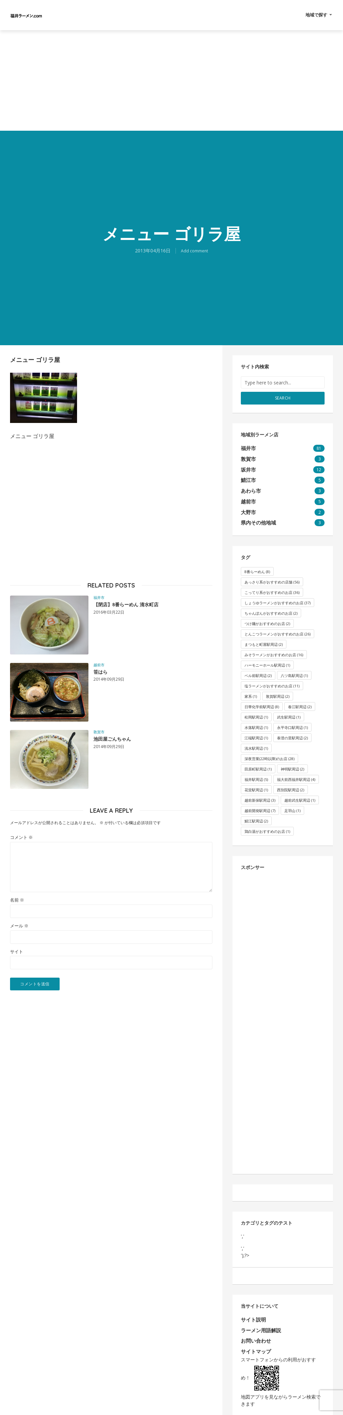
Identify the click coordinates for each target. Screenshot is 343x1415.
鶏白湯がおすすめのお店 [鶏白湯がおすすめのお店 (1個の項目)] (267, 823)
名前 (17, 900)
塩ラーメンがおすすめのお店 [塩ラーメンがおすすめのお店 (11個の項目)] (272, 678)
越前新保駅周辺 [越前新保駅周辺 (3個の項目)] (260, 792)
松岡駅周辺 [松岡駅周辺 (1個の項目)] (256, 709)
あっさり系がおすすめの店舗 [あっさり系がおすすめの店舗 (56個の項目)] (272, 574)
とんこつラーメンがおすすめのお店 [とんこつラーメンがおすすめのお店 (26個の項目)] (278, 626)
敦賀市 (99, 731)
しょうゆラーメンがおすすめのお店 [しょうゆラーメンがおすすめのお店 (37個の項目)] (278, 595)
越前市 (99, 664)
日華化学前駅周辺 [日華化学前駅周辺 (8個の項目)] (262, 699)
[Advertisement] (171, 80)
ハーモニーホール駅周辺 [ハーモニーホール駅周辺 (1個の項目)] (267, 657)
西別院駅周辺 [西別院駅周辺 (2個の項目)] (290, 782)
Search (282, 398)
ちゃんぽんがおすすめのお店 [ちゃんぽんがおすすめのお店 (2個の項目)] (271, 605)
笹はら (103, 673)
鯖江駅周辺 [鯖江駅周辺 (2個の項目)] (256, 813)
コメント (21, 837)
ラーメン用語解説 (259, 1322)
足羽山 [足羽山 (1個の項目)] (292, 803)
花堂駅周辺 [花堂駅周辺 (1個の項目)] (256, 782)
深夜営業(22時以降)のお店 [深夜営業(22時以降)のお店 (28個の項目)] (269, 751)
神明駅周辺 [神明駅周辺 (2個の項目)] (292, 761)
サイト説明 (252, 1312)
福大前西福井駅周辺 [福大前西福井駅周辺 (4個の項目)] (296, 772)
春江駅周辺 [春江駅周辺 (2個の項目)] (300, 699)
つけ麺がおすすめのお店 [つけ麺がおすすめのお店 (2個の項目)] (267, 616)
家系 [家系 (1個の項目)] (251, 688)
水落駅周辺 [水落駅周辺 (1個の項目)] (256, 720)
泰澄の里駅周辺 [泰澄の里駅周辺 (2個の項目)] (292, 730)
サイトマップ (255, 1341)
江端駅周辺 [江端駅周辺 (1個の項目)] (256, 730)
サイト (16, 952)
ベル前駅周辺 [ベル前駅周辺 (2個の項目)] (258, 668)
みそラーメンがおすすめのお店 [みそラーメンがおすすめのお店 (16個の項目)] (274, 647)
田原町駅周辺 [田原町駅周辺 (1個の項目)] (258, 761)
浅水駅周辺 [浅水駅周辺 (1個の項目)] (256, 740)
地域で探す (316, 14)
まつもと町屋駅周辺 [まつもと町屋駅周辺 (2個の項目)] (264, 636)
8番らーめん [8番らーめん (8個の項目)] (257, 564)
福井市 (99, 597)
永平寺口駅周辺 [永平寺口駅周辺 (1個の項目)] (292, 720)
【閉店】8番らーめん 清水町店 (139, 606)
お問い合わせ (255, 1332)
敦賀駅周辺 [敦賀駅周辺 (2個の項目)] (277, 688)
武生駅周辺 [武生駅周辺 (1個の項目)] (288, 709)
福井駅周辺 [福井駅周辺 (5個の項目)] (256, 772)
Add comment (194, 250)
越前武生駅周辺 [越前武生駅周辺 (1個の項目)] (299, 792)
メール (19, 926)
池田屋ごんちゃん (120, 740)
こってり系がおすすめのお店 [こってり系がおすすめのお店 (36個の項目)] (272, 585)
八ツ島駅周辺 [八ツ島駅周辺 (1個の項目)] (294, 668)
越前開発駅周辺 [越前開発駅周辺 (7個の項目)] (260, 803)
